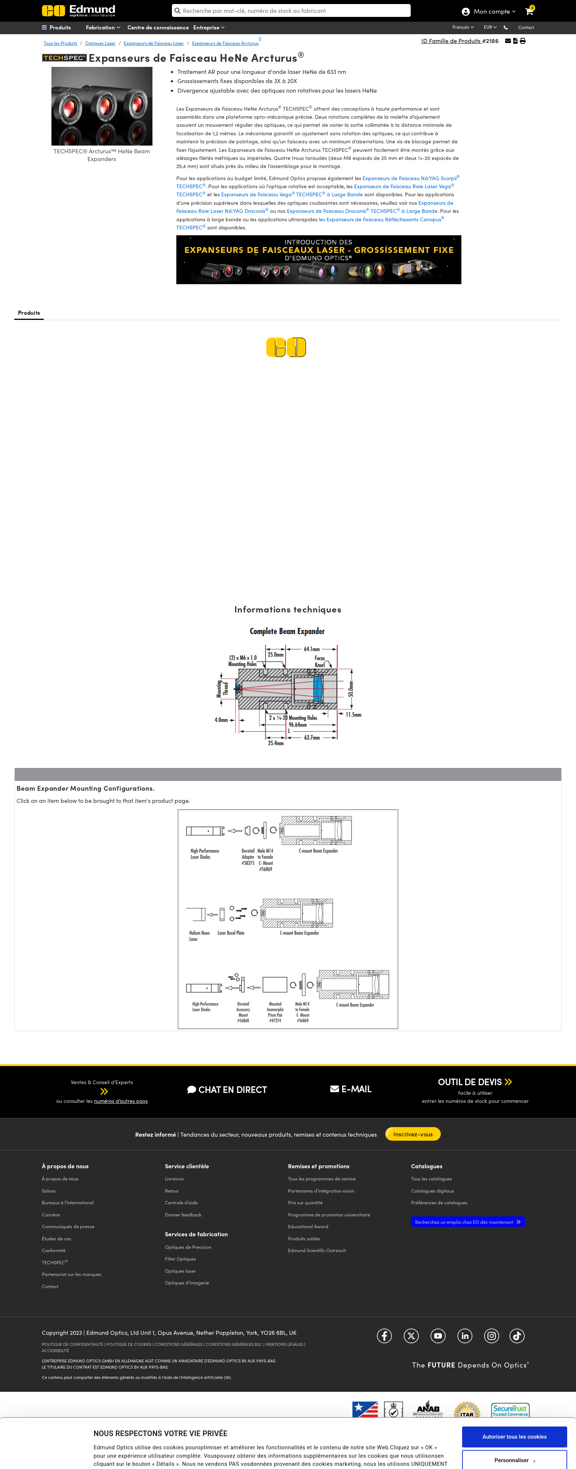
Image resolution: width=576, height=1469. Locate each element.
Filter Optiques (180, 1258)
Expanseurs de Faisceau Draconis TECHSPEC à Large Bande (362, 210)
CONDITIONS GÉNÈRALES (178, 1344)
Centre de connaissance (158, 27)
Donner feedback (183, 1214)
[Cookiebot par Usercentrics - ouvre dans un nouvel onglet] (47, 1454)
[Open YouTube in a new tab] (438, 1339)
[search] (291, 10)
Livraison (174, 1178)
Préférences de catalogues (439, 1202)
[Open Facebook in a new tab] (384, 1339)
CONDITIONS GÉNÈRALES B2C (234, 1344)
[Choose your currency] (491, 27)
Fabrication (104, 27)
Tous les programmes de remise (322, 1178)
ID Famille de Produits (451, 40)
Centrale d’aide (181, 1202)
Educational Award (308, 1226)
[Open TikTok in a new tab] (517, 1339)
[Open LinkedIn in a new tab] (465, 1339)
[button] (511, 27)
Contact (526, 27)
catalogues (431, 1178)
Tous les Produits (60, 43)
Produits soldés (304, 1238)
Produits (29, 312)
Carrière (51, 1214)
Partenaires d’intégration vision (321, 1190)
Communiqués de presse (68, 1226)
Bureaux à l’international (68, 1202)
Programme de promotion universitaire (329, 1214)
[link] (533, 5)
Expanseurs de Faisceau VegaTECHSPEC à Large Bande (292, 194)
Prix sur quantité (305, 1202)
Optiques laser (180, 1271)
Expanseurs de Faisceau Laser (154, 43)
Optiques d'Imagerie (187, 1282)
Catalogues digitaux (432, 1190)
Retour (172, 1190)
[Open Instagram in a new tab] (491, 1339)
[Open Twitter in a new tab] (411, 1339)
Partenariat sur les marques (71, 1274)
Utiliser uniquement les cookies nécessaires (514, 1445)
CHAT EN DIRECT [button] (227, 1089)
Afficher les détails (117, 1449)
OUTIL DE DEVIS (470, 1081)
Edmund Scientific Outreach (317, 1250)
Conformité (53, 1250)
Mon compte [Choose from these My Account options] (492, 12)
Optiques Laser (100, 43)
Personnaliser (514, 1417)
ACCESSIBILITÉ (55, 1350)
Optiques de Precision (188, 1247)
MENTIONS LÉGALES (284, 1344)
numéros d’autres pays (121, 1100)
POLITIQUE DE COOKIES (129, 1344)
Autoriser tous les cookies (515, 1394)
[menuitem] (70, 27)
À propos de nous (60, 1178)
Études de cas (56, 1238)
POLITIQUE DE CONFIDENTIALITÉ (72, 1344)
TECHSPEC (55, 1262)
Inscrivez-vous (413, 1134)
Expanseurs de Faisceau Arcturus (226, 43)
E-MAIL (350, 1088)
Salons (49, 1190)
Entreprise (210, 27)
